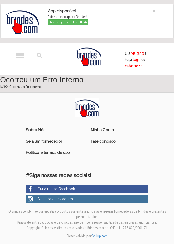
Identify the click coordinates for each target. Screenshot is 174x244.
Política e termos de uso (48, 152)
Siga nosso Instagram (49, 199)
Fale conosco (103, 141)
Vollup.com (99, 235)
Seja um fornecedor (44, 141)
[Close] (154, 11)
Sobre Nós (35, 130)
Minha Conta (102, 130)
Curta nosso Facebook (50, 189)
